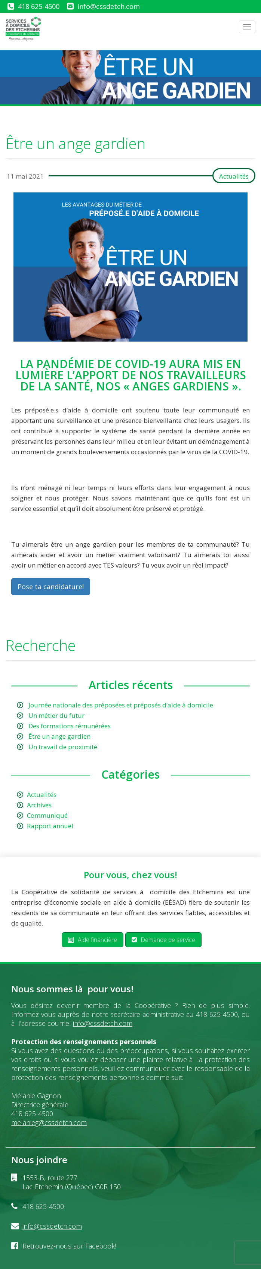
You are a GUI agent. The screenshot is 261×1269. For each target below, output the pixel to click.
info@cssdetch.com (108, 6)
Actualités (234, 176)
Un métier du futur (56, 715)
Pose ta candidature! (51, 586)
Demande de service (163, 940)
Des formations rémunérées (69, 726)
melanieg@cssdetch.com (49, 1122)
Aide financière (92, 940)
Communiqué (47, 815)
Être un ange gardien (59, 736)
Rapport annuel (50, 826)
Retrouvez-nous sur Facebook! (69, 1245)
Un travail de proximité (62, 746)
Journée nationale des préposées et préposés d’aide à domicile (120, 705)
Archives (39, 805)
